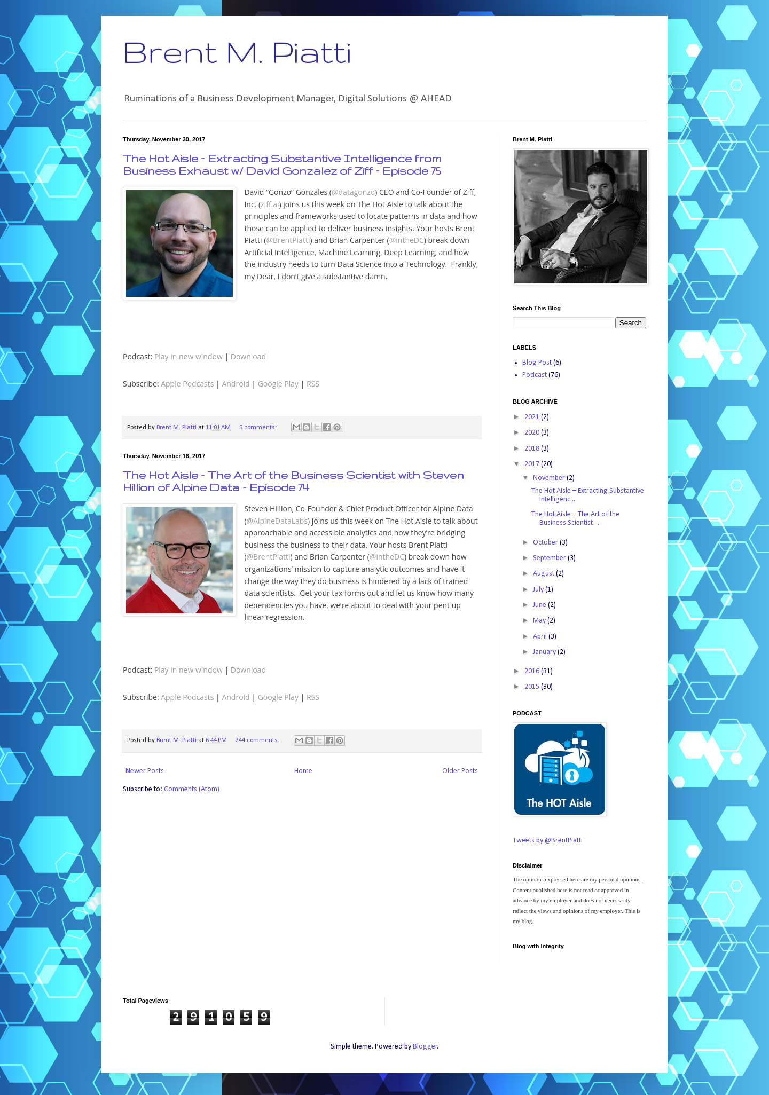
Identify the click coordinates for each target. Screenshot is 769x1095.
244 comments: (258, 740)
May (540, 621)
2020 (532, 433)
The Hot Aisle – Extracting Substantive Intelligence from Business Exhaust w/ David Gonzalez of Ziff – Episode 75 (282, 164)
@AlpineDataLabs (277, 521)
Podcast (534, 375)
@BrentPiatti (288, 240)
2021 (532, 417)
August (544, 574)
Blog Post (537, 363)
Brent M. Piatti (237, 51)
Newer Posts (144, 771)
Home (303, 771)
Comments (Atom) (191, 789)
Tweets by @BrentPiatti (548, 841)
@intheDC (406, 240)
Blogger (425, 1047)
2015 (532, 687)
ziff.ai (270, 204)
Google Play (278, 384)
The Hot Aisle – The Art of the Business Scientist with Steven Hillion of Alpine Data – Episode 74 (293, 481)
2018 (532, 449)
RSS (313, 384)
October (546, 543)
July (539, 590)
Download (248, 356)
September (550, 558)
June (540, 605)
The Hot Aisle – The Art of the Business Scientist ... (575, 518)
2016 (532, 671)
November (550, 478)
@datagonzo (353, 192)
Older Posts (460, 771)
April (540, 637)
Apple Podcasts (187, 384)
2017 (532, 464)
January (545, 652)
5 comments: (258, 427)
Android (235, 384)
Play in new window (188, 356)
